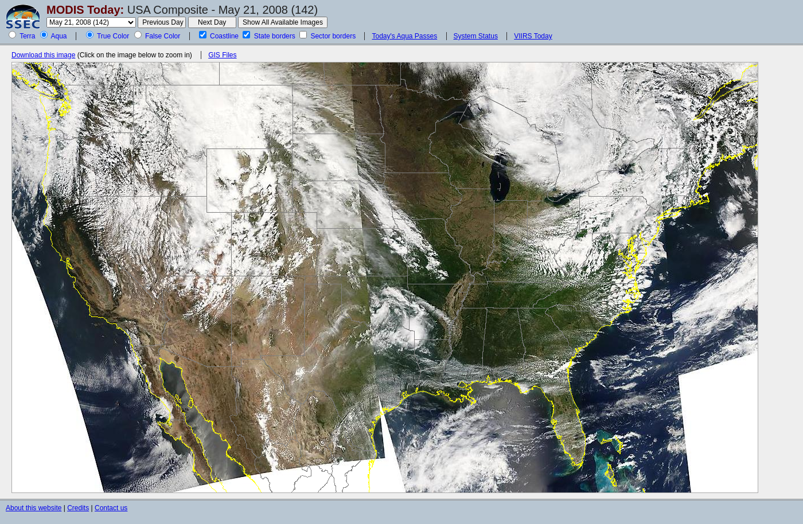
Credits (78, 508)
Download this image (43, 55)
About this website (33, 508)
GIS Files (222, 55)
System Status (476, 36)
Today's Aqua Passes (404, 36)
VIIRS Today (533, 36)
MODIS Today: (85, 9)
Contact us (111, 508)
